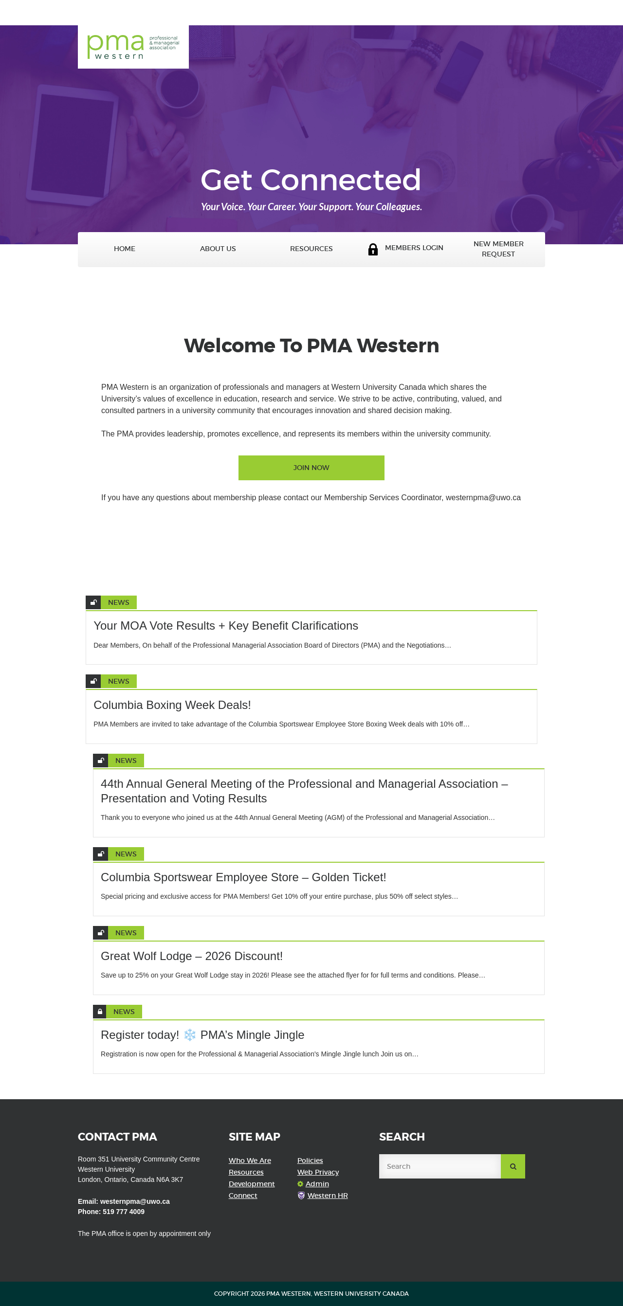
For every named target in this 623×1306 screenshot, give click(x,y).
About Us (218, 249)
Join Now (311, 467)
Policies (310, 1160)
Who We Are (250, 1160)
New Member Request (499, 249)
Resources (311, 249)
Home (124, 249)
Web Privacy (318, 1172)
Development (252, 1183)
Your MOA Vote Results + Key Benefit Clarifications (225, 625)
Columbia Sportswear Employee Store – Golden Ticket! (243, 877)
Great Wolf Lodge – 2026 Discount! (192, 955)
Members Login (405, 249)
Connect (243, 1195)
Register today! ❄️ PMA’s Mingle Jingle (203, 1034)
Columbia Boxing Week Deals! (172, 704)
